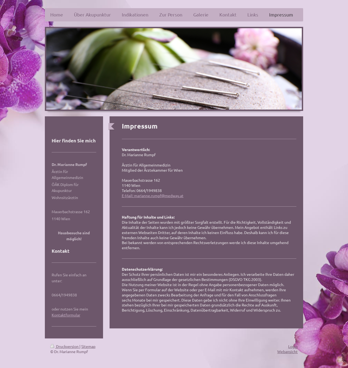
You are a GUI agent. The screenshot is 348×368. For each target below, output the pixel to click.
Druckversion (64, 346)
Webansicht (287, 351)
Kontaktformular (66, 314)
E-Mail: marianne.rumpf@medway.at (153, 195)
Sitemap (88, 346)
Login (293, 346)
